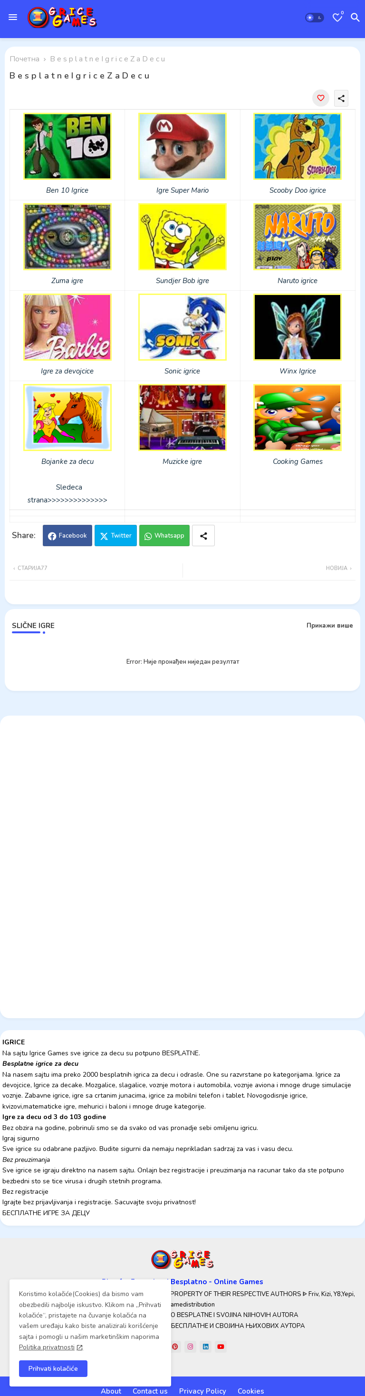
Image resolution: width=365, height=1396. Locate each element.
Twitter (121, 535)
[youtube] (221, 1347)
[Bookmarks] (337, 18)
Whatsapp (169, 535)
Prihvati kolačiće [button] (53, 1368)
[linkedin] (205, 1347)
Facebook (73, 535)
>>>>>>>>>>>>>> (77, 500)
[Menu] (13, 17)
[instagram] (190, 1347)
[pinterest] (175, 1347)
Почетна (24, 59)
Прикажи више (330, 625)
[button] (314, 17)
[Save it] (320, 98)
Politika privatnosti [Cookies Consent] (47, 1347)
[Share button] (203, 535)
